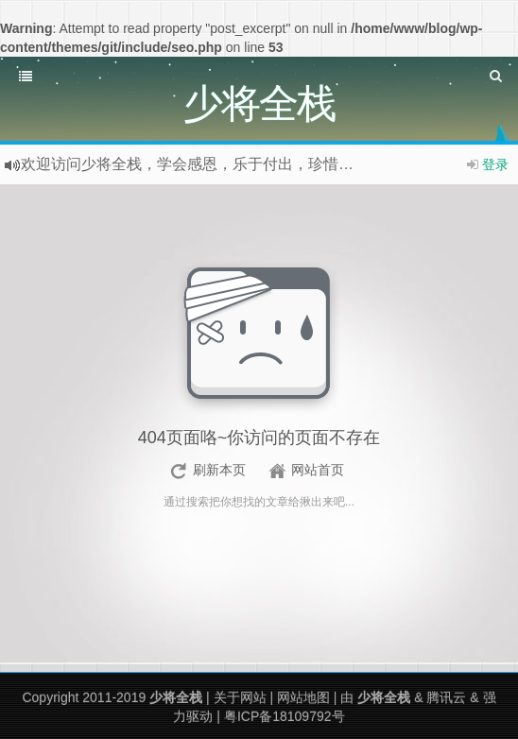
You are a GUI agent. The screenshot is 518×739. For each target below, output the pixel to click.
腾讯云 (446, 697)
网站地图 (303, 697)
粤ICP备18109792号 (284, 716)
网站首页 (317, 469)
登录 (495, 164)
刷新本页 (219, 469)
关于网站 (240, 697)
